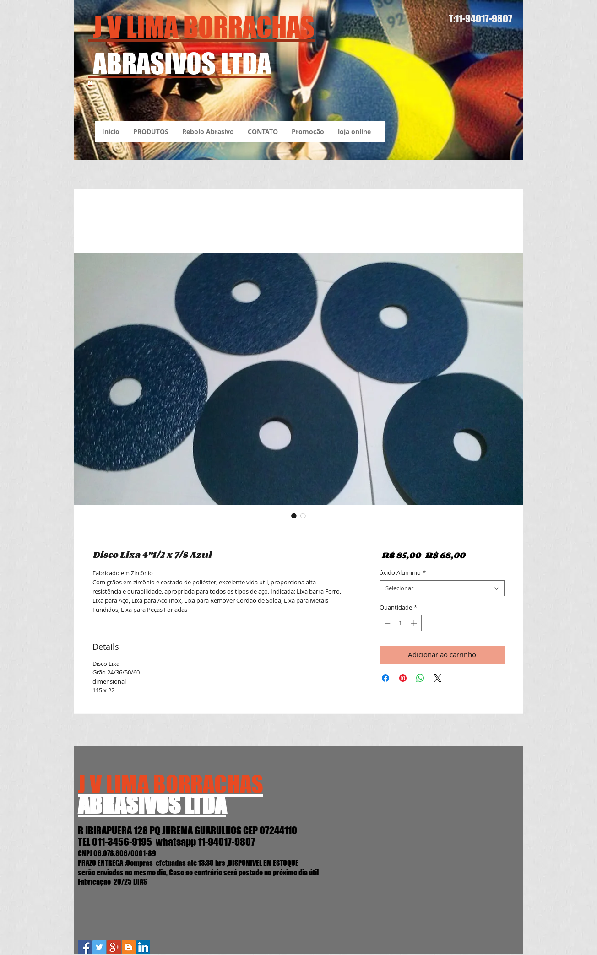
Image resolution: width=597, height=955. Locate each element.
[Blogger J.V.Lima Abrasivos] (129, 947)
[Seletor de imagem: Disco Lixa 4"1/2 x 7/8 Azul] (293, 515)
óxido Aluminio (403, 573)
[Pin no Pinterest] (402, 678)
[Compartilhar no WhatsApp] (420, 678)
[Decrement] (386, 623)
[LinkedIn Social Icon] (143, 947)
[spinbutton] (400, 623)
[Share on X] (437, 678)
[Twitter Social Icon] (99, 947)
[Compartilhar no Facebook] (385, 678)
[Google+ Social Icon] (114, 947)
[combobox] (442, 588)
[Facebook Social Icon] (85, 947)
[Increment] (414, 623)
